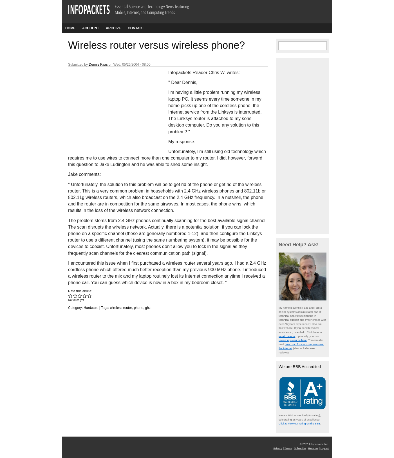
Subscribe (300, 448)
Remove (313, 448)
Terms (288, 448)
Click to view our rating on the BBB (299, 423)
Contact (136, 28)
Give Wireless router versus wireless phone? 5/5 (89, 296)
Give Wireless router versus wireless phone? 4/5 (84, 296)
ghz (148, 308)
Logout (325, 448)
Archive (113, 28)
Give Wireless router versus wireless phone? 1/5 (70, 296)
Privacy (278, 448)
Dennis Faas (98, 65)
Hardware (91, 308)
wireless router (121, 308)
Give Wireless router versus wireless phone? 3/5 (80, 296)
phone (138, 308)
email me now (287, 336)
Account (90, 28)
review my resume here (293, 340)
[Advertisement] (110, 107)
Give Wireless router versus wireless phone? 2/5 (75, 296)
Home (70, 28)
